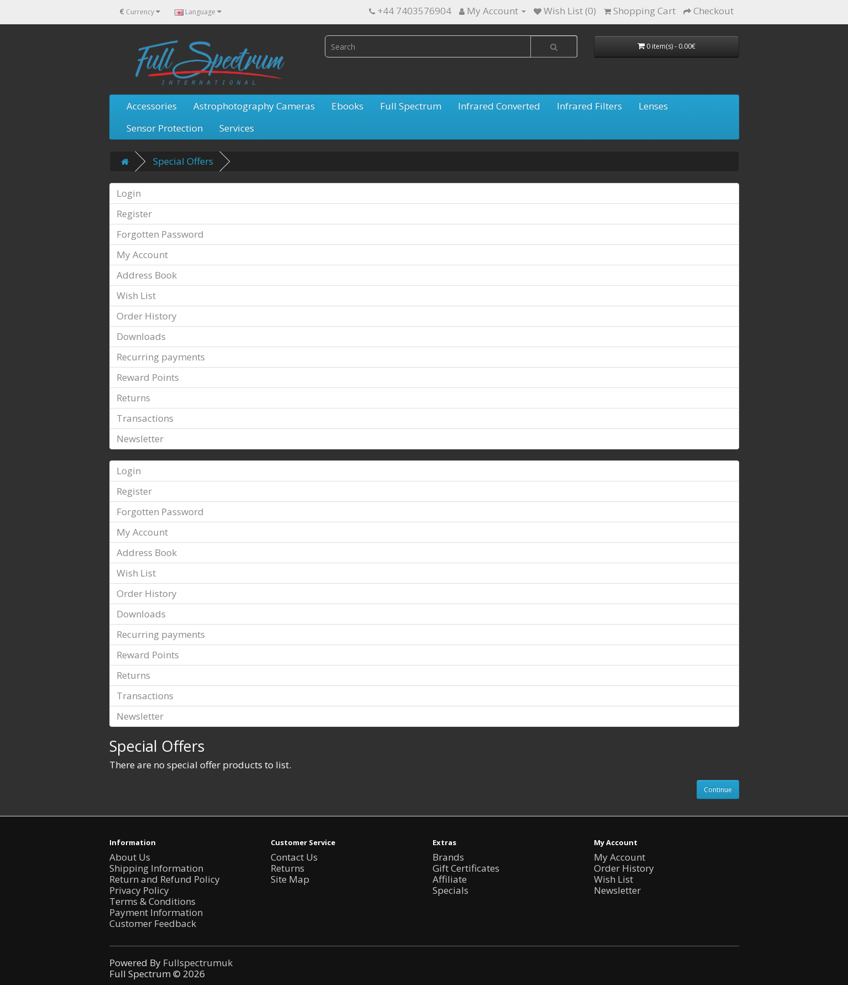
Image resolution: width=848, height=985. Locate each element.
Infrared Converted (499, 105)
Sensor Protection (165, 128)
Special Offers (183, 161)
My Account (142, 254)
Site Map (290, 879)
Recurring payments (161, 356)
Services (236, 128)
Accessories (152, 105)
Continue (718, 789)
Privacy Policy (139, 890)
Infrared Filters (589, 105)
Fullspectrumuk (198, 962)
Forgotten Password (160, 234)
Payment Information (156, 912)
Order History (147, 316)
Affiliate (450, 879)
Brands (448, 857)
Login (129, 193)
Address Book (147, 275)
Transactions (145, 418)
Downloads (141, 336)
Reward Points (148, 377)
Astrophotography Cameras (254, 105)
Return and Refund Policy (164, 879)
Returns (133, 397)
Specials (450, 890)
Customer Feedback (152, 923)
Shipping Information (156, 868)
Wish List (136, 295)
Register (134, 213)
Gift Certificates (466, 868)
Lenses (653, 105)
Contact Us (294, 857)
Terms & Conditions (152, 901)
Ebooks (347, 105)
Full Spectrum (410, 105)
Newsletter (140, 438)
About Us (129, 857)
